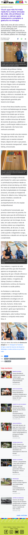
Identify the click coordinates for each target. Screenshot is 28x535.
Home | (5, 527)
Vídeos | (12, 528)
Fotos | (23, 527)
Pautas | (15, 527)
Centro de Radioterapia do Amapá (17, 358)
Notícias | (10, 527)
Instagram (13, 345)
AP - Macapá (8, 361)
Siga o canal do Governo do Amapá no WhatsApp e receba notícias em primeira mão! (12, 349)
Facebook (20, 345)
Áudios (16, 528)
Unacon (6, 358)
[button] (1, 2)
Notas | (19, 527)
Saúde (6, 356)
